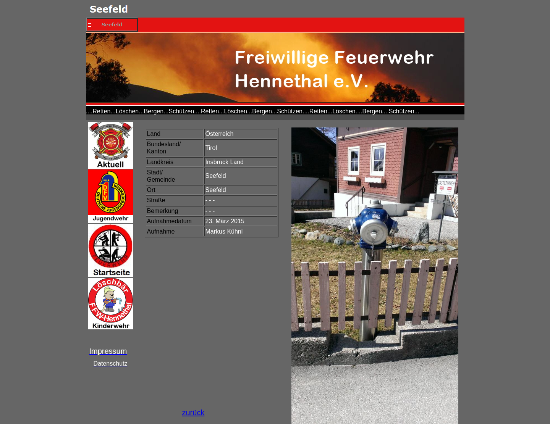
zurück (193, 412)
